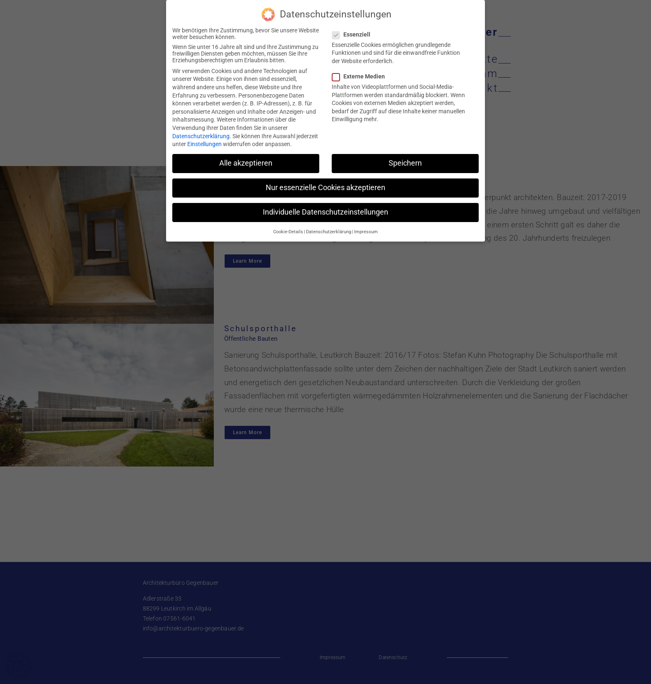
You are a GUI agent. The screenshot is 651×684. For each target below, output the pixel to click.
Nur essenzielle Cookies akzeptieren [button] (325, 185)
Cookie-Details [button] (288, 229)
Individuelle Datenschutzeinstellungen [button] (325, 209)
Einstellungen (204, 141)
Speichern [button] (405, 160)
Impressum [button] (366, 229)
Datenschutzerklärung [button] (328, 229)
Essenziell (354, 32)
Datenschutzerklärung (201, 133)
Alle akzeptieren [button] (245, 160)
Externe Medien (362, 74)
